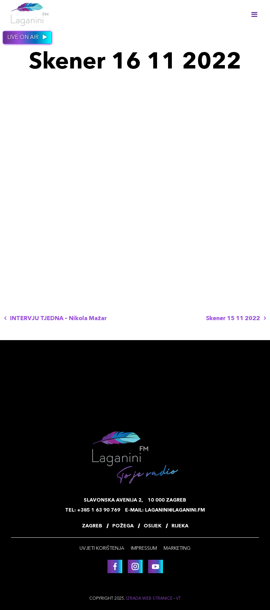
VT (178, 599)
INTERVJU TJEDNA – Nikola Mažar (55, 319)
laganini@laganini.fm (175, 510)
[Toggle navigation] (254, 14)
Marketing (177, 548)
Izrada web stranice (149, 599)
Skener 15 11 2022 (236, 319)
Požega (123, 526)
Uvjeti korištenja (102, 548)
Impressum (144, 548)
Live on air (27, 37)
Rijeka (180, 526)
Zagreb (92, 526)
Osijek (153, 526)
